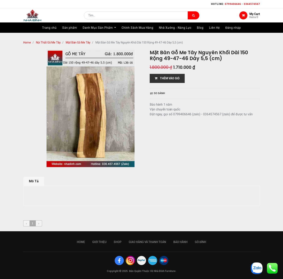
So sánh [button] (157, 93)
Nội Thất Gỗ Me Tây (48, 42)
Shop (117, 242)
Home (27, 42)
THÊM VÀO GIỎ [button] (167, 78)
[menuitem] (49, 32)
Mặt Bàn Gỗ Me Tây (78, 42)
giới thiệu (99, 242)
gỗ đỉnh (200, 242)
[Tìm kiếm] (193, 17)
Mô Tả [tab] (34, 181)
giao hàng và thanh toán (147, 242)
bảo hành (180, 242)
